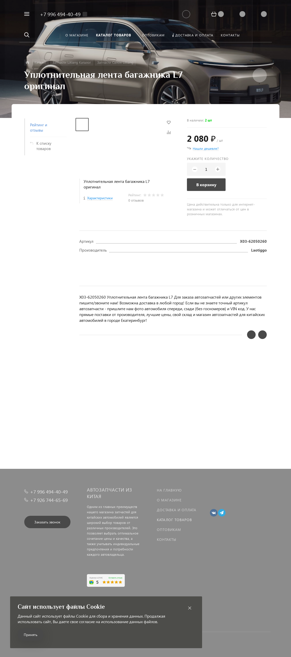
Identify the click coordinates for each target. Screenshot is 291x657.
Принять (30, 634)
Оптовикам (169, 529)
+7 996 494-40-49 (60, 13)
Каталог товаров (174, 519)
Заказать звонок (47, 522)
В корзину (206, 184)
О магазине (169, 500)
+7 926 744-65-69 (49, 500)
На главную (169, 490)
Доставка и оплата (176, 509)
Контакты (166, 539)
